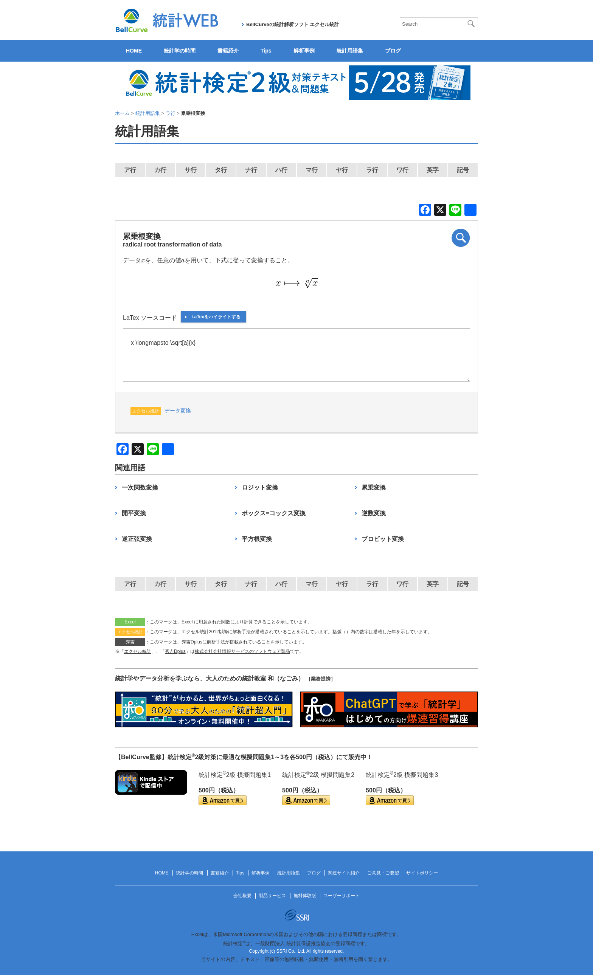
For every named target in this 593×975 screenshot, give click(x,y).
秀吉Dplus (175, 651)
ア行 (130, 170)
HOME (134, 51)
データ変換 (178, 411)
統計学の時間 (180, 51)
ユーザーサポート (341, 895)
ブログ (393, 51)
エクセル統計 (137, 651)
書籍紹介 (228, 51)
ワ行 (402, 170)
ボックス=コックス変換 (274, 513)
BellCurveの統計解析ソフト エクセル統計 (292, 24)
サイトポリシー (422, 873)
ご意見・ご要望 (383, 873)
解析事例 (304, 51)
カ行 (160, 170)
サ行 (191, 170)
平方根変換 (257, 539)
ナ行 (251, 170)
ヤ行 (342, 170)
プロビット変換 (383, 539)
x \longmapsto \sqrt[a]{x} (296, 355)
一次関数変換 (140, 487)
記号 (463, 170)
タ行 (221, 170)
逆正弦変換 (137, 539)
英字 (433, 170)
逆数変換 (374, 513)
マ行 (312, 170)
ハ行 (281, 170)
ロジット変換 (260, 487)
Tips (266, 51)
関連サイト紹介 (344, 873)
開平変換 (134, 513)
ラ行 (372, 170)
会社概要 (242, 895)
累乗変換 (374, 487)
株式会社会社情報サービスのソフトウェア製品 (242, 651)
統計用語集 (350, 51)
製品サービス (272, 895)
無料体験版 (304, 895)
